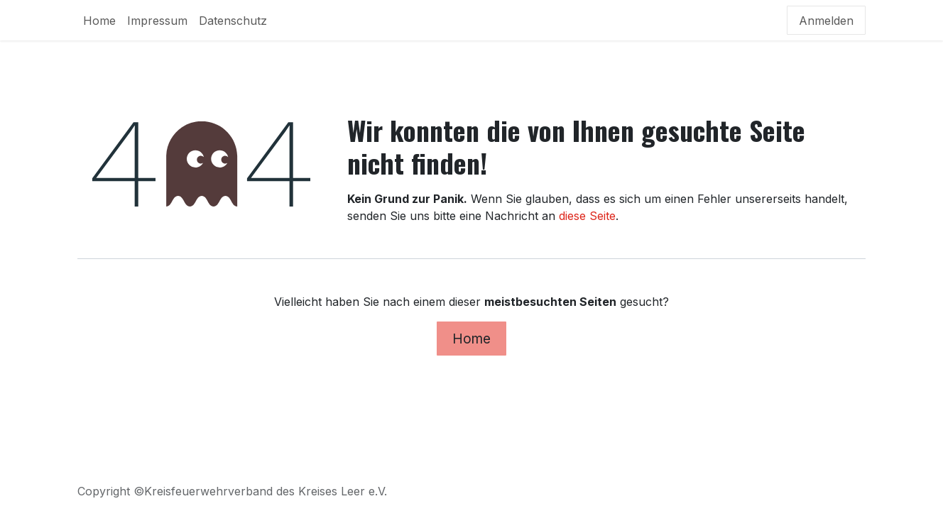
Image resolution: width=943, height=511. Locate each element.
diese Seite (587, 216)
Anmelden (826, 20)
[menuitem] (99, 20)
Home (471, 338)
